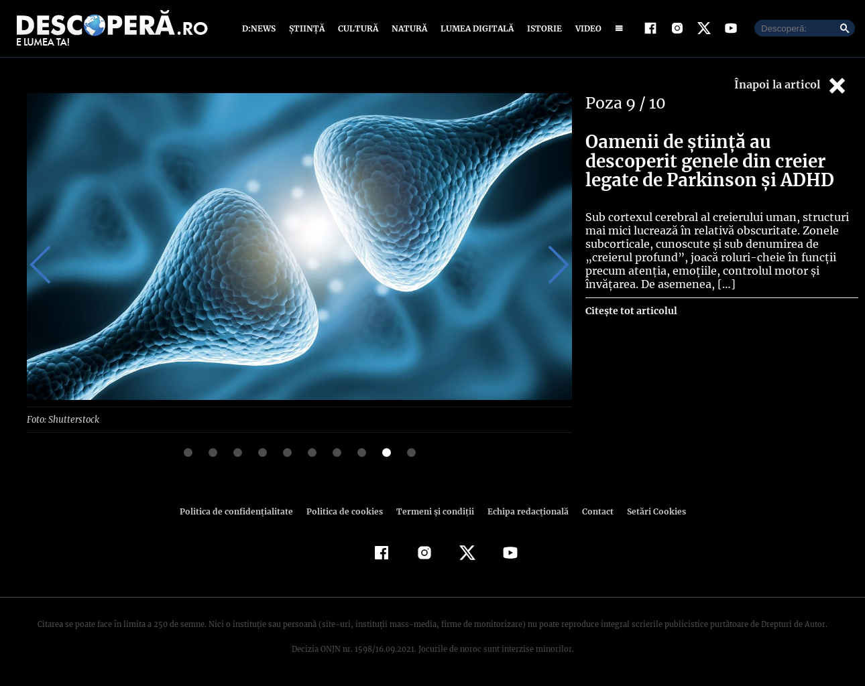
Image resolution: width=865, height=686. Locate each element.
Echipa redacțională (523, 511)
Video (586, 28)
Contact (592, 511)
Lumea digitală (475, 28)
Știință (307, 28)
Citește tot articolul (630, 311)
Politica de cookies (346, 511)
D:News (261, 28)
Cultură (358, 28)
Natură (408, 28)
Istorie (541, 28)
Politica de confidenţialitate (242, 511)
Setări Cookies (649, 511)
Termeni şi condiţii (433, 511)
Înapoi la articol (791, 85)
